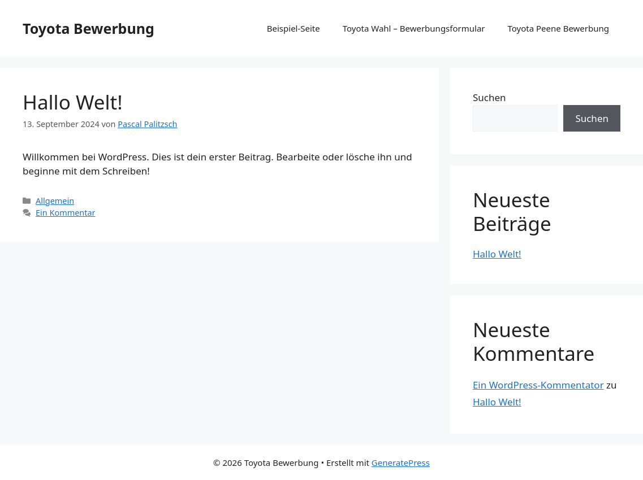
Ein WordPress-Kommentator (538, 384)
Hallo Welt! (73, 102)
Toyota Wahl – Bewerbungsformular (414, 28)
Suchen (489, 97)
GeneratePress (401, 462)
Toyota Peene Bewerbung (559, 28)
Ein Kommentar (65, 212)
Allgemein (55, 200)
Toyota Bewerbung (88, 28)
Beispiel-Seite (293, 28)
